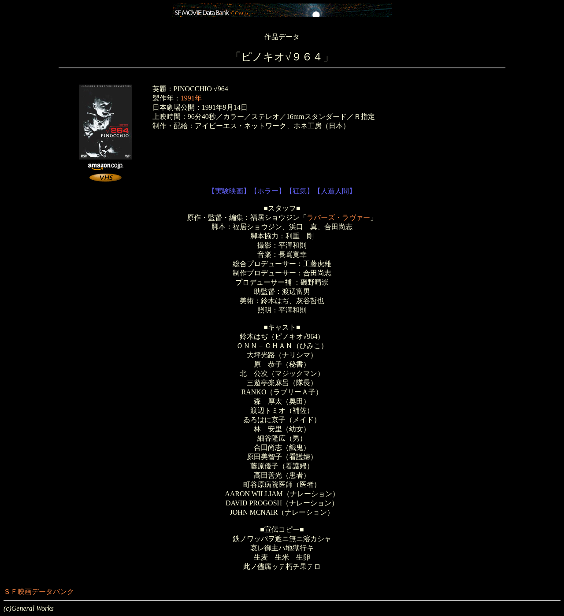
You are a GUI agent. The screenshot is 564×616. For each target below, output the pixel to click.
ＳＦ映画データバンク (39, 591)
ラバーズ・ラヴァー (338, 217)
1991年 (191, 98)
